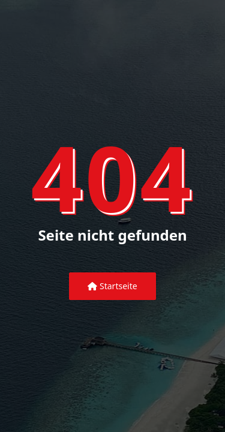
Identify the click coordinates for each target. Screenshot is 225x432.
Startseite (112, 286)
